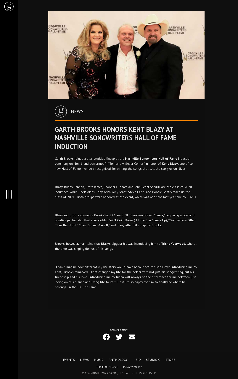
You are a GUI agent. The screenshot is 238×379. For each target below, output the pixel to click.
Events (69, 360)
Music (98, 360)
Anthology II (119, 360)
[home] (9, 6)
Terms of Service (107, 367)
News (84, 360)
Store (170, 360)
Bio (138, 360)
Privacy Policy (132, 367)
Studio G (153, 360)
